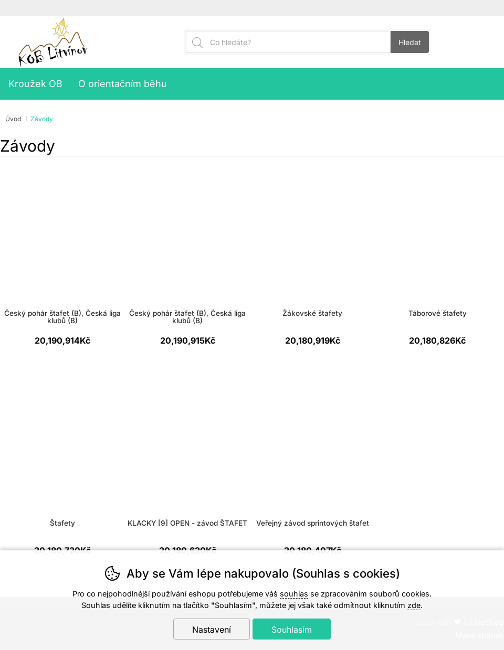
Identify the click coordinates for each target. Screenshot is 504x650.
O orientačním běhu (122, 83)
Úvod (13, 119)
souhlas (294, 593)
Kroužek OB (35, 83)
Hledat (409, 42)
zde (414, 605)
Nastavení (211, 629)
